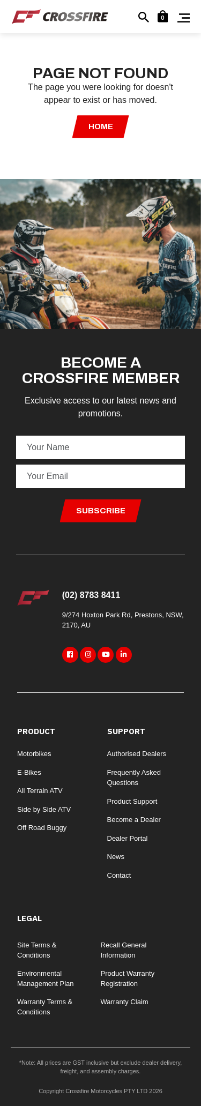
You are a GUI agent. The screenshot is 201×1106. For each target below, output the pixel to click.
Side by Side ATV (44, 809)
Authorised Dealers (137, 754)
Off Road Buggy (41, 828)
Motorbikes (34, 754)
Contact (119, 875)
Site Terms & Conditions (36, 950)
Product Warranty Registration (128, 978)
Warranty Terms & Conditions (44, 1007)
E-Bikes (29, 772)
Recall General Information (124, 950)
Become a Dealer (134, 820)
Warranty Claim (124, 1002)
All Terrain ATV (40, 791)
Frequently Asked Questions (134, 777)
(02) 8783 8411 (91, 595)
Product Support (132, 801)
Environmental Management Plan (45, 978)
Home (100, 126)
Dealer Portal (127, 838)
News (116, 857)
